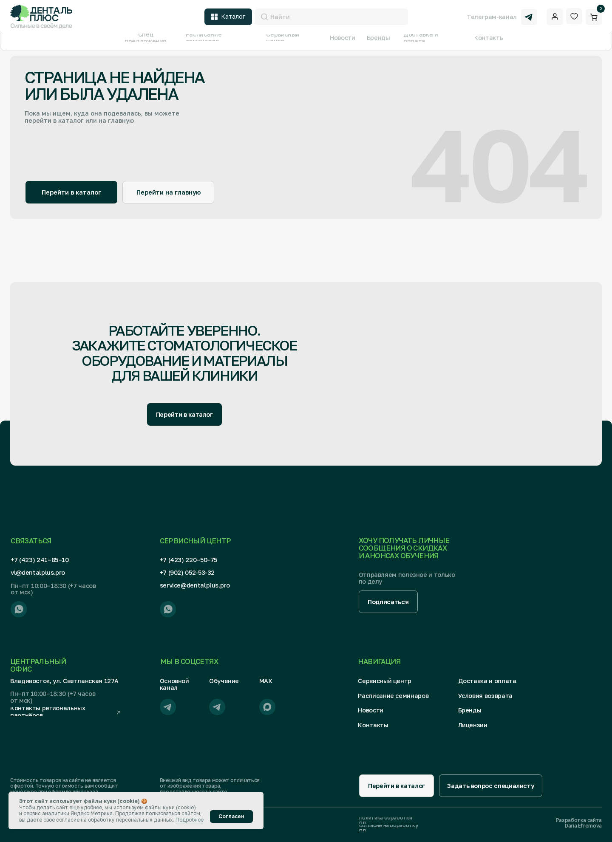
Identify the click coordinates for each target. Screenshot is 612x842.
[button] (388, 602)
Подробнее (190, 820)
